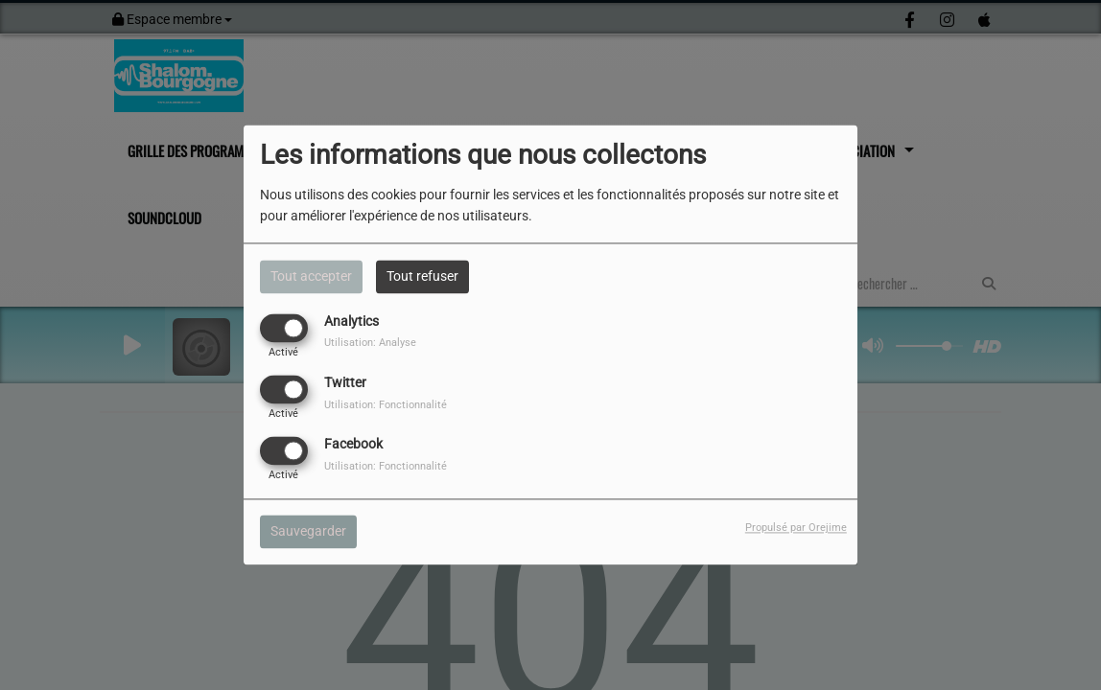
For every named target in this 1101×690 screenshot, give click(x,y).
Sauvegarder (308, 532)
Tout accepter (311, 276)
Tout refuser (422, 276)
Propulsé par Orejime (796, 528)
